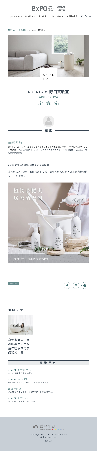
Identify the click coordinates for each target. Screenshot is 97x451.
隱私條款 (48, 441)
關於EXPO (12, 30)
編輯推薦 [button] (29, 16)
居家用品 (14, 284)
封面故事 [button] (42, 16)
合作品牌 (22, 30)
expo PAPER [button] (14, 16)
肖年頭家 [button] (56, 16)
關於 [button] (72, 16)
